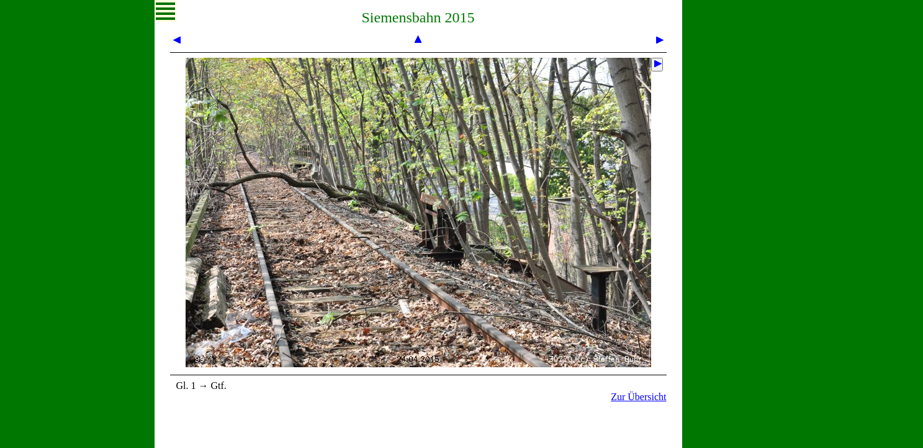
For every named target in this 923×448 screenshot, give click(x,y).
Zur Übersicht (638, 396)
